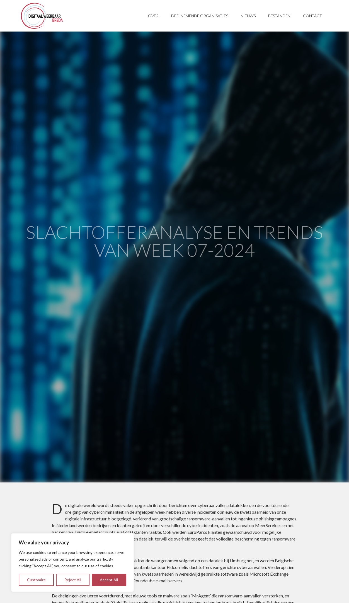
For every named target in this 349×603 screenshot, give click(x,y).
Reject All (72, 579)
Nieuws (248, 15)
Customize (36, 579)
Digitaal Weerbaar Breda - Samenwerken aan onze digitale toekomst (42, 16)
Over (153, 15)
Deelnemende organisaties (199, 15)
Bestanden (279, 15)
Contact (312, 15)
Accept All (109, 579)
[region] (72, 562)
